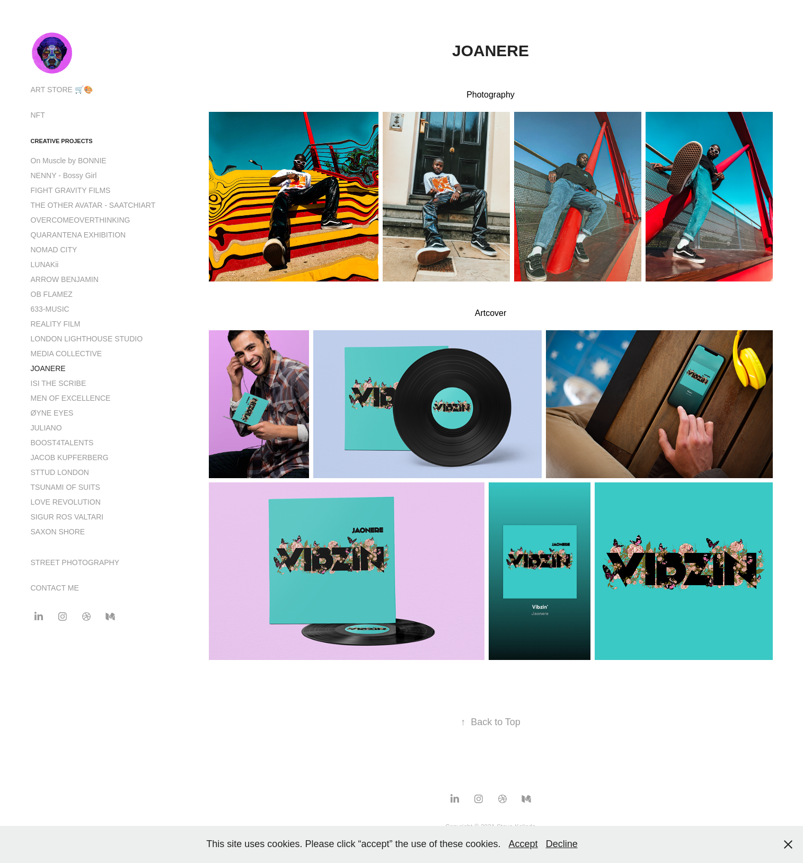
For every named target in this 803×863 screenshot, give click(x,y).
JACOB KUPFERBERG (70, 457)
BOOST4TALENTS (62, 442)
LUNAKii (45, 264)
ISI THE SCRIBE (58, 383)
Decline (562, 844)
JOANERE (48, 368)
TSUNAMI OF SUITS (65, 487)
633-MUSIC (50, 309)
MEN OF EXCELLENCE (71, 398)
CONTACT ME (55, 588)
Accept (523, 844)
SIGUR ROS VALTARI (67, 517)
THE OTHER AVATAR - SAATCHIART (93, 205)
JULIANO (46, 428)
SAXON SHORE (58, 531)
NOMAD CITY (54, 249)
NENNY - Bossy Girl (64, 175)
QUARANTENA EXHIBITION (78, 235)
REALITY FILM (56, 324)
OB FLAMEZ (52, 294)
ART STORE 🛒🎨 (62, 89)
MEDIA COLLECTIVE (66, 353)
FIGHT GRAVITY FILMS (71, 190)
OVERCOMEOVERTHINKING (80, 220)
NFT (38, 115)
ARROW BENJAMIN (65, 279)
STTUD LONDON (60, 472)
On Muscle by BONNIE (69, 160)
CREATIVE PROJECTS (62, 141)
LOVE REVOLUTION (66, 502)
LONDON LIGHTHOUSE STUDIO (87, 338)
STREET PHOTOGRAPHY (75, 562)
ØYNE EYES (52, 413)
